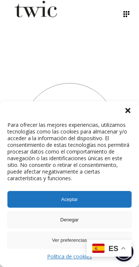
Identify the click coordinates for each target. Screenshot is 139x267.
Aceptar (69, 199)
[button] (128, 110)
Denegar (69, 219)
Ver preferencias (69, 240)
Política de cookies (69, 256)
